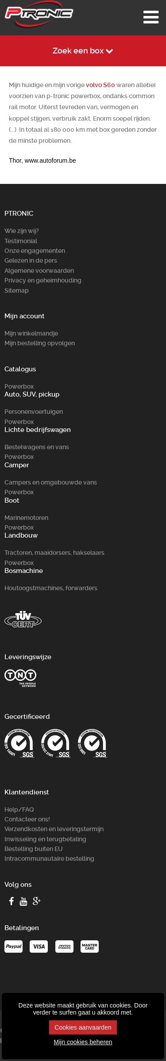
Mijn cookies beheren (83, 1042)
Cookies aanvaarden (82, 1027)
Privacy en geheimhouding (42, 280)
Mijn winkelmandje (31, 333)
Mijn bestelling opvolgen (39, 343)
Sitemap (16, 290)
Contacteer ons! (27, 819)
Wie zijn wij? (21, 230)
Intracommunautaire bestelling (49, 858)
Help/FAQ (19, 809)
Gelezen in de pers (30, 260)
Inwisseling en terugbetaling (45, 839)
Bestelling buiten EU (33, 848)
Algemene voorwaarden (39, 270)
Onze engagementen (34, 250)
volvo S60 (100, 84)
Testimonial (20, 240)
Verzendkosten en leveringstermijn (54, 828)
